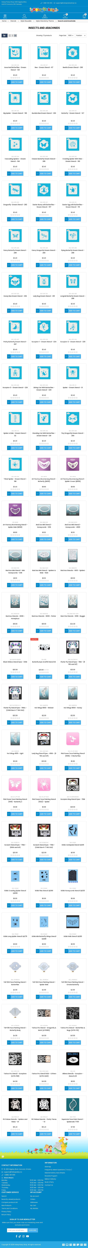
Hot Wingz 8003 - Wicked (44, 708)
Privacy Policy (6, 1211)
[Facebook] (16, 1236)
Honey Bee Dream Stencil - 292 (15, 296)
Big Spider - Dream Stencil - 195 (15, 113)
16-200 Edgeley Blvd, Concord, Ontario (17, 1169)
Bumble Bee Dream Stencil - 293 (44, 113)
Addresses (34, 1202)
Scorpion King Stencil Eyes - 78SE (73, 799)
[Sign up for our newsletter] (17, 1230)
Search (4, 1196)
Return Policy (6, 1215)
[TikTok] (20, 1236)
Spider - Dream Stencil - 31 (73, 387)
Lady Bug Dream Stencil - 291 (44, 296)
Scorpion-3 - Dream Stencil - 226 (15, 387)
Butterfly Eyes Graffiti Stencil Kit (44, 662)
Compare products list (10, 1202)
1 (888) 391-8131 (9, 1175)
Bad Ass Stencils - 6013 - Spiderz (73, 570)
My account (34, 1196)
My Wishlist (34, 1208)
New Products (6, 1205)
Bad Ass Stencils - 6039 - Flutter (44, 616)
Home (4, 21)
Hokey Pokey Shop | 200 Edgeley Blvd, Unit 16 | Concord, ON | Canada (14, 3)
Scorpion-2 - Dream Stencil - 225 (72, 342)
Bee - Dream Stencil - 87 (44, 67)
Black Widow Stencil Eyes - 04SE (15, 662)
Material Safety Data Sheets (55, 1173)
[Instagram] (23, 1236)
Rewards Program (51, 1176)
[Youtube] (27, 1236)
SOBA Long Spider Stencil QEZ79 (15, 936)
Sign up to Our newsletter (22, 1219)
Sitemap (48, 1167)
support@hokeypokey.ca (13, 1172)
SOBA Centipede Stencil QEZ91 (73, 845)
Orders (32, 1199)
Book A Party (49, 1182)
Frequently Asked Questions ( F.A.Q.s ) (58, 1170)
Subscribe (32, 1230)
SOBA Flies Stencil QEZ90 (44, 891)
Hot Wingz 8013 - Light (15, 753)
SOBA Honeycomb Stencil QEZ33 (73, 891)
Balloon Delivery (50, 1179)
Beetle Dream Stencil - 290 (73, 67)
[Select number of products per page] (70, 35)
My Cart (33, 1205)
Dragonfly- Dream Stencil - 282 (15, 205)
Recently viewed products (11, 1199)
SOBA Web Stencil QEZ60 (73, 936)
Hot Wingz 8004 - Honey (73, 708)
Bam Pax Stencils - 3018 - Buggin (73, 616)
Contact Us (49, 1185)
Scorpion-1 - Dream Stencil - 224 (44, 342)
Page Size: (62, 35)
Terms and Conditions (10, 1208)
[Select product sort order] (80, 35)
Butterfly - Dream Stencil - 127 (72, 113)
